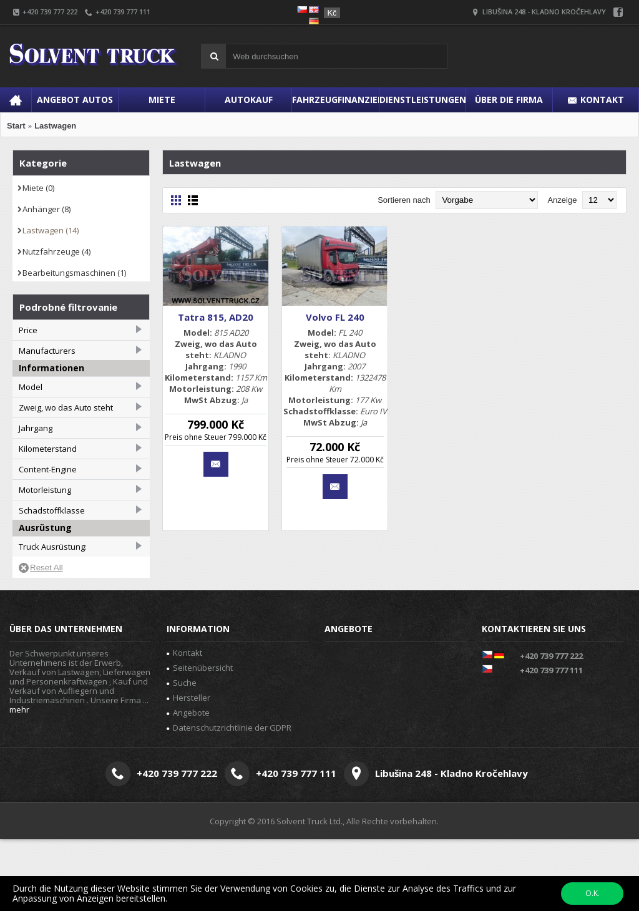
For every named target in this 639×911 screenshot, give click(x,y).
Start (16, 125)
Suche (182, 753)
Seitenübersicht (200, 738)
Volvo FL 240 (335, 317)
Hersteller (188, 768)
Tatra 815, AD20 (215, 317)
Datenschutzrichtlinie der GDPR (229, 798)
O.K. (592, 893)
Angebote (188, 783)
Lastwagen (55, 125)
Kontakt (184, 723)
